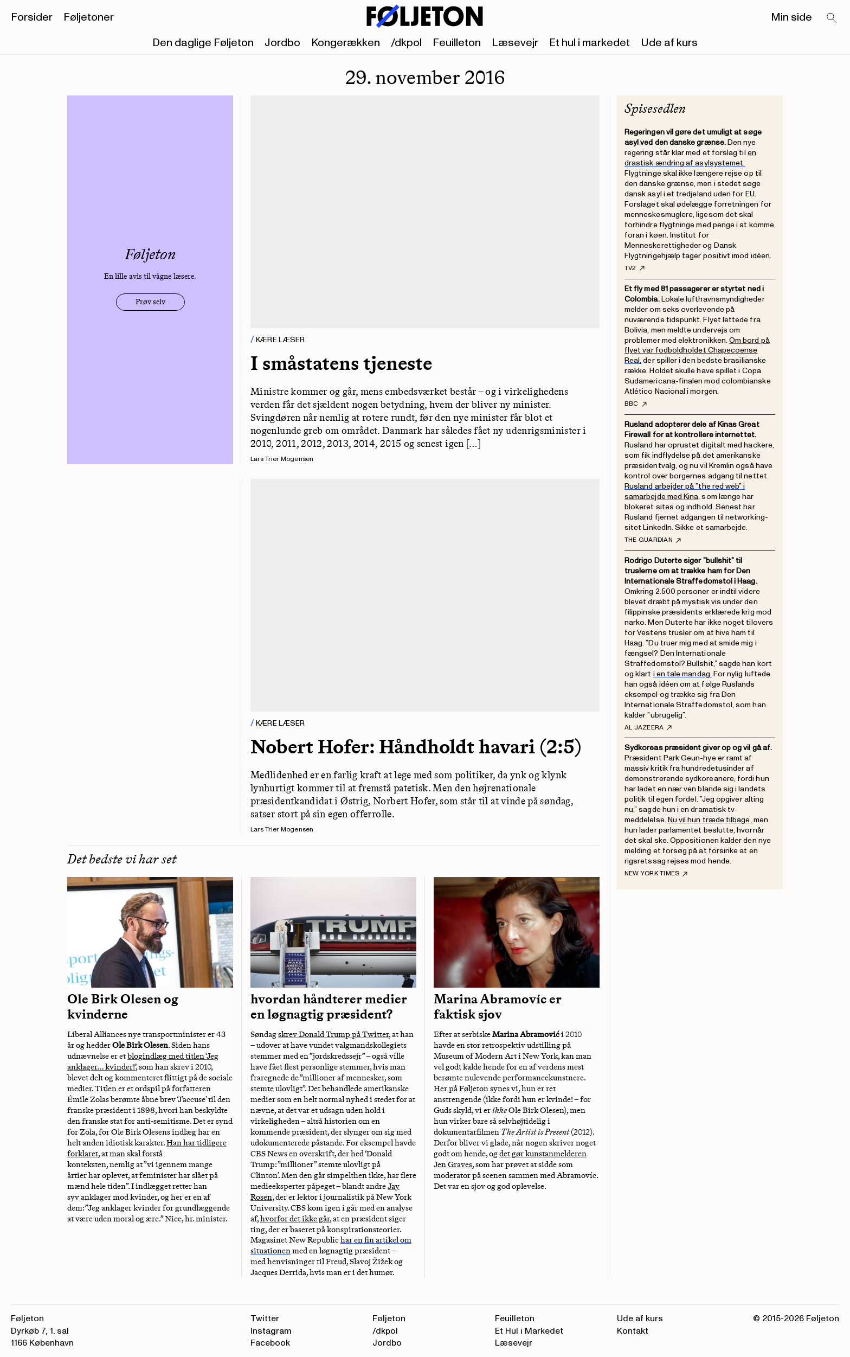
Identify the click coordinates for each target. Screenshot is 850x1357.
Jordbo (282, 42)
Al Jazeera (648, 728)
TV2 (634, 268)
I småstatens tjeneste (341, 363)
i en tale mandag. (682, 674)
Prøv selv (150, 301)
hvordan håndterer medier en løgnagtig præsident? (328, 1006)
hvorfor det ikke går (295, 1219)
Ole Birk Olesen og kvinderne (122, 1006)
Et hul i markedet (589, 42)
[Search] (832, 18)
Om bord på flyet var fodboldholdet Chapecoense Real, (697, 350)
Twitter (264, 1318)
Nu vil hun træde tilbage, (711, 820)
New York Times (655, 873)
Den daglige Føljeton (203, 42)
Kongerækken (345, 42)
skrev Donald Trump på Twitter (333, 1034)
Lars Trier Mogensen (282, 459)
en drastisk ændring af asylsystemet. (690, 158)
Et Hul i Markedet (529, 1331)
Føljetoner (88, 17)
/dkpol (406, 42)
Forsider (32, 17)
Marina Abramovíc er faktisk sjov (498, 1006)
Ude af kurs (669, 42)
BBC (635, 404)
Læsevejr (515, 42)
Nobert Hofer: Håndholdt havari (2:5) (416, 746)
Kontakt (632, 1331)
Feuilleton (457, 42)
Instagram (271, 1331)
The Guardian (652, 540)
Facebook (270, 1343)
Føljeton (388, 1318)
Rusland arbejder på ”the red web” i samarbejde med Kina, (684, 491)
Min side (791, 17)
